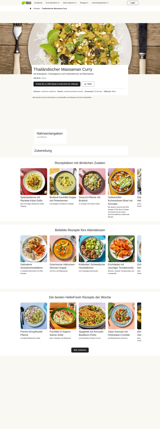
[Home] (30, 8)
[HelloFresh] (26, 2)
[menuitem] (27, 3)
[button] (50, 133)
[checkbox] (34, 78)
